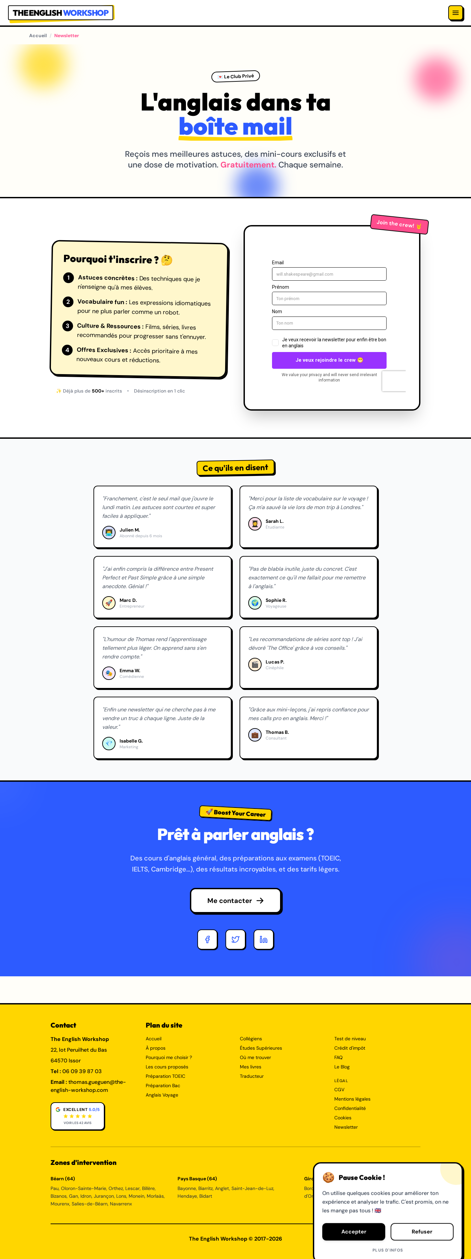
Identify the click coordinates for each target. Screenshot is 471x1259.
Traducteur (252, 1076)
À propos (155, 1048)
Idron (85, 1196)
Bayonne (187, 1188)
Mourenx (60, 1204)
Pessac (357, 1188)
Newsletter (346, 1127)
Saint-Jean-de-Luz (252, 1188)
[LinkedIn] (264, 939)
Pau (55, 1188)
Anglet (222, 1188)
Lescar (132, 1188)
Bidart (205, 1196)
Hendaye (187, 1196)
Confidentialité (350, 1108)
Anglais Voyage (162, 1095)
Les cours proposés (167, 1067)
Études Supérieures (261, 1048)
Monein (136, 1196)
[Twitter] (235, 939)
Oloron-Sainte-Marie (83, 1188)
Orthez (116, 1188)
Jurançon (104, 1196)
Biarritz (205, 1188)
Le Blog (342, 1067)
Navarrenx (121, 1204)
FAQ (338, 1057)
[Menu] (455, 12)
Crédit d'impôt (349, 1048)
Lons (121, 1196)
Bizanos (59, 1196)
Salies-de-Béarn (90, 1204)
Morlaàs (155, 1196)
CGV (339, 1090)
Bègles (331, 1196)
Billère (148, 1188)
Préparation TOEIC (165, 1076)
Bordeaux (314, 1188)
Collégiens (251, 1039)
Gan (73, 1196)
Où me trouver (255, 1057)
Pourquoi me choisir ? (169, 1057)
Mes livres (250, 1067)
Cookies (342, 1118)
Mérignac (337, 1188)
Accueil (38, 35)
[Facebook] (207, 939)
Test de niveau (350, 1039)
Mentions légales (352, 1099)
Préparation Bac (163, 1085)
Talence (375, 1188)
